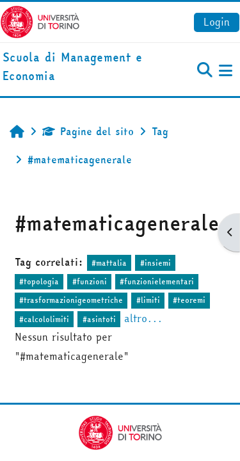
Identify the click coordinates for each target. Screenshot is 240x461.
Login (217, 21)
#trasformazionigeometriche (71, 300)
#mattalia (109, 263)
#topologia (39, 281)
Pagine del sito (88, 131)
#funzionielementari (157, 281)
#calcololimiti (44, 319)
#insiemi (155, 263)
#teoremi (189, 300)
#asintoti (99, 319)
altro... (143, 318)
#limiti (148, 300)
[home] (80, 67)
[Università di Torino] (40, 20)
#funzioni (89, 281)
